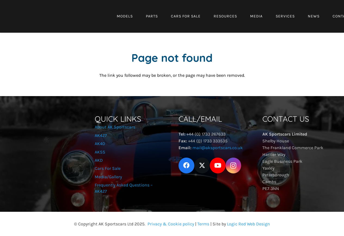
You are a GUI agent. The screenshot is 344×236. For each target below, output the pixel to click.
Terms (203, 223)
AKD (99, 160)
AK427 (101, 135)
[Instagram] (233, 165)
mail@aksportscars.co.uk (217, 147)
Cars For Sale (108, 168)
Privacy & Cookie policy (171, 223)
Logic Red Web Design (248, 223)
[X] (202, 165)
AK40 (100, 143)
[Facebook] (186, 165)
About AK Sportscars (115, 127)
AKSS (100, 152)
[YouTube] (218, 165)
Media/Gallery (108, 176)
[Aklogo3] (21, 26)
